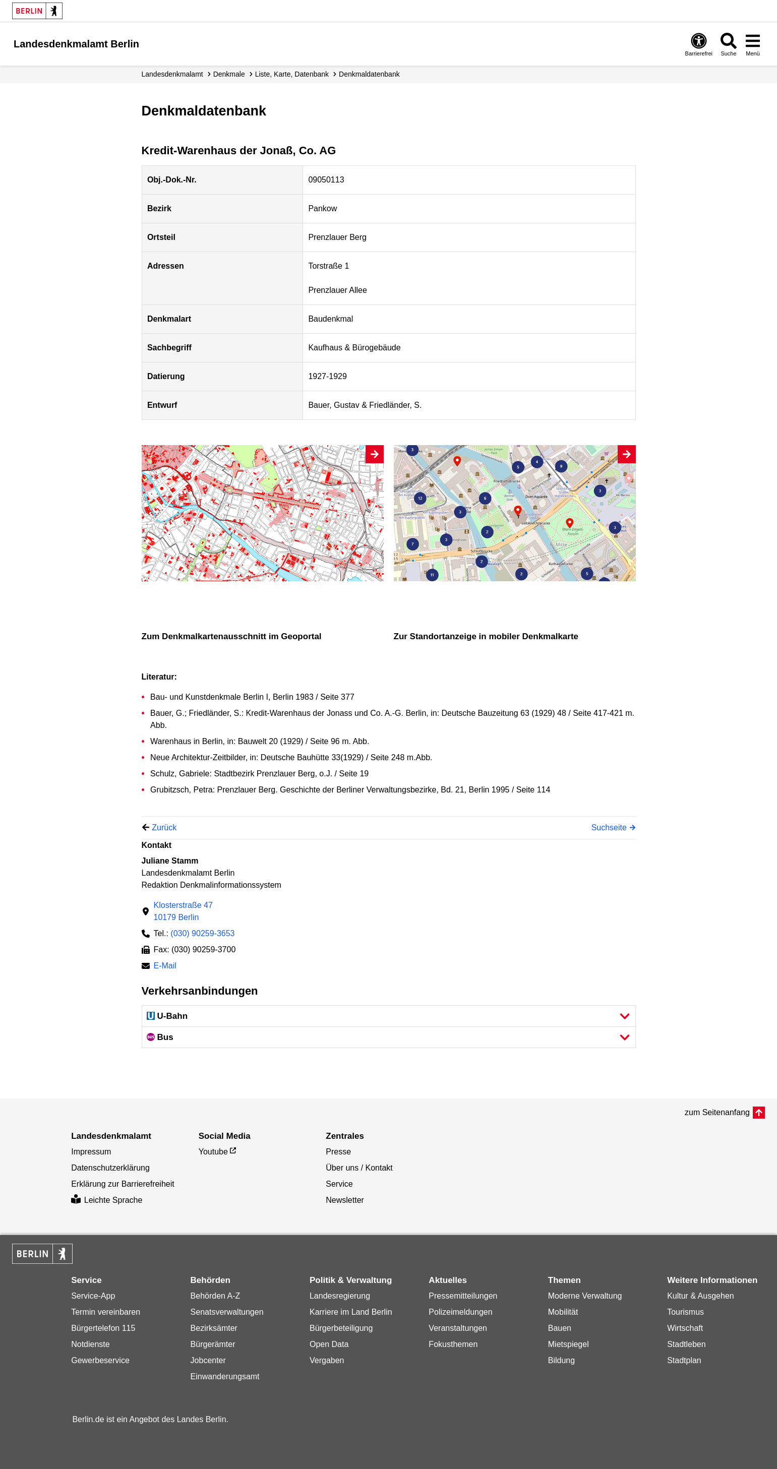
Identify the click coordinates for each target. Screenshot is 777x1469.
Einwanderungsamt (225, 1376)
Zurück (164, 827)
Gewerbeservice (100, 1360)
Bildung (561, 1360)
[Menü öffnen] (753, 44)
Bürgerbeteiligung (341, 1328)
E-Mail (165, 966)
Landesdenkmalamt (172, 74)
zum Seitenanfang (717, 1112)
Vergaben (327, 1360)
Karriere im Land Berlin (351, 1312)
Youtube (213, 1151)
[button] (389, 1016)
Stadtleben (686, 1344)
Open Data (329, 1344)
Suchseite (609, 827)
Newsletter (345, 1200)
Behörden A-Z (216, 1296)
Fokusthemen (453, 1344)
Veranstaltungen (458, 1328)
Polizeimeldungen (460, 1312)
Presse (338, 1151)
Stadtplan (684, 1360)
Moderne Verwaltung (585, 1296)
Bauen (559, 1328)
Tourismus (685, 1312)
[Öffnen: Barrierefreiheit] (698, 44)
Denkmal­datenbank (369, 74)
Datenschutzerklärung (110, 1168)
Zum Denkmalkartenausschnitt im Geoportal (232, 636)
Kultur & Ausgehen (700, 1296)
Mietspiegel (568, 1344)
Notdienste (90, 1344)
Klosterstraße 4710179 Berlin (183, 911)
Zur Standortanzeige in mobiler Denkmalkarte (486, 636)
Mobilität (563, 1312)
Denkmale (229, 74)
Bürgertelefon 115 (103, 1328)
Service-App (93, 1296)
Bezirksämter (214, 1328)
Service (339, 1184)
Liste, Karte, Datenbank (292, 74)
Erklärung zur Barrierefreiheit (122, 1184)
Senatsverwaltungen (227, 1312)
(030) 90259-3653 (202, 933)
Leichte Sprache (106, 1200)
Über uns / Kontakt (359, 1168)
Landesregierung (340, 1296)
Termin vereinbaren (105, 1312)
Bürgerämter (213, 1344)
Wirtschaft (685, 1328)
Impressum (91, 1151)
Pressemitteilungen (463, 1296)
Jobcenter (208, 1360)
